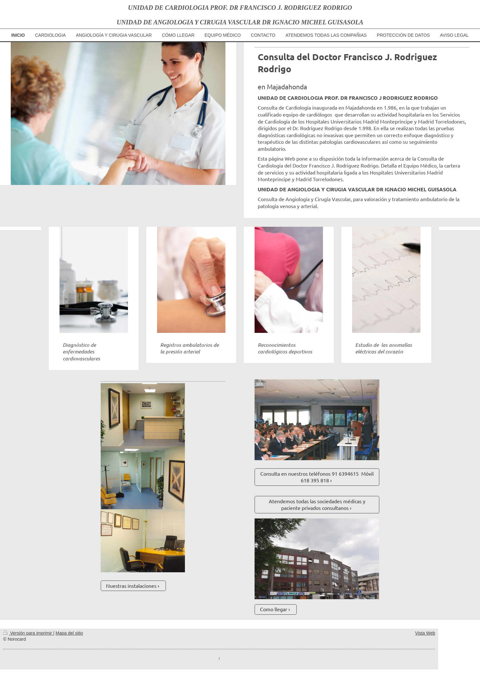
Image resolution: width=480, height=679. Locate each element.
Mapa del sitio (69, 633)
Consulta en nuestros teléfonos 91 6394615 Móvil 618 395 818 (317, 477)
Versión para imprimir (28, 633)
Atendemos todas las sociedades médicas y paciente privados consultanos (317, 504)
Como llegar (273, 609)
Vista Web (425, 633)
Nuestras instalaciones (131, 585)
